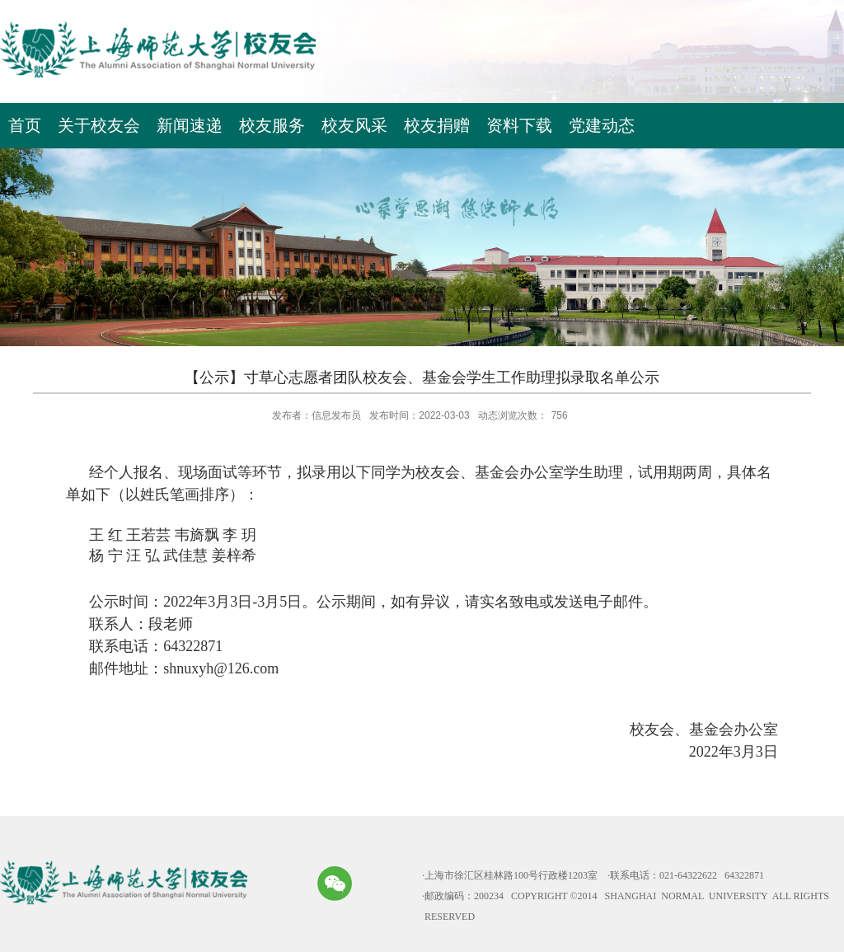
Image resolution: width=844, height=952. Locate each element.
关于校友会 (99, 125)
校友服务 (272, 125)
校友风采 (354, 125)
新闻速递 (190, 125)
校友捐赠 (437, 125)
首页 (24, 125)
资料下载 (519, 125)
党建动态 (602, 125)
